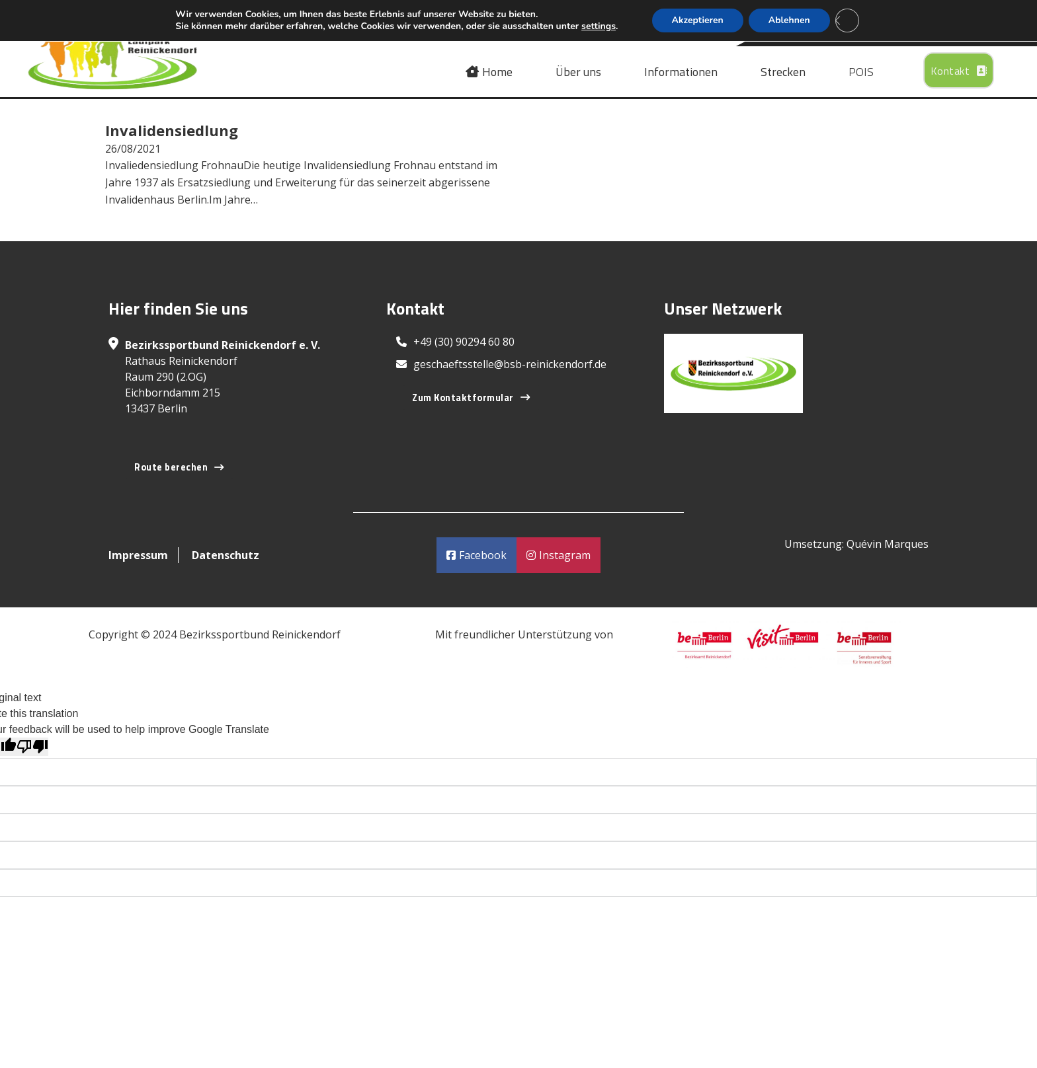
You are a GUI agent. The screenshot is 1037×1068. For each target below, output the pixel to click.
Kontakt (959, 71)
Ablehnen (789, 20)
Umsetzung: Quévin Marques (856, 544)
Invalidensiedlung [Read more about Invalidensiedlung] (171, 130)
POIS (861, 72)
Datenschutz (225, 555)
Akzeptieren (698, 20)
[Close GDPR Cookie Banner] (847, 20)
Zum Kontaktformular (471, 398)
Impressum (138, 555)
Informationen (681, 72)
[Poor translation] (32, 747)
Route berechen (179, 467)
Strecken (783, 72)
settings (598, 26)
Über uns (578, 72)
